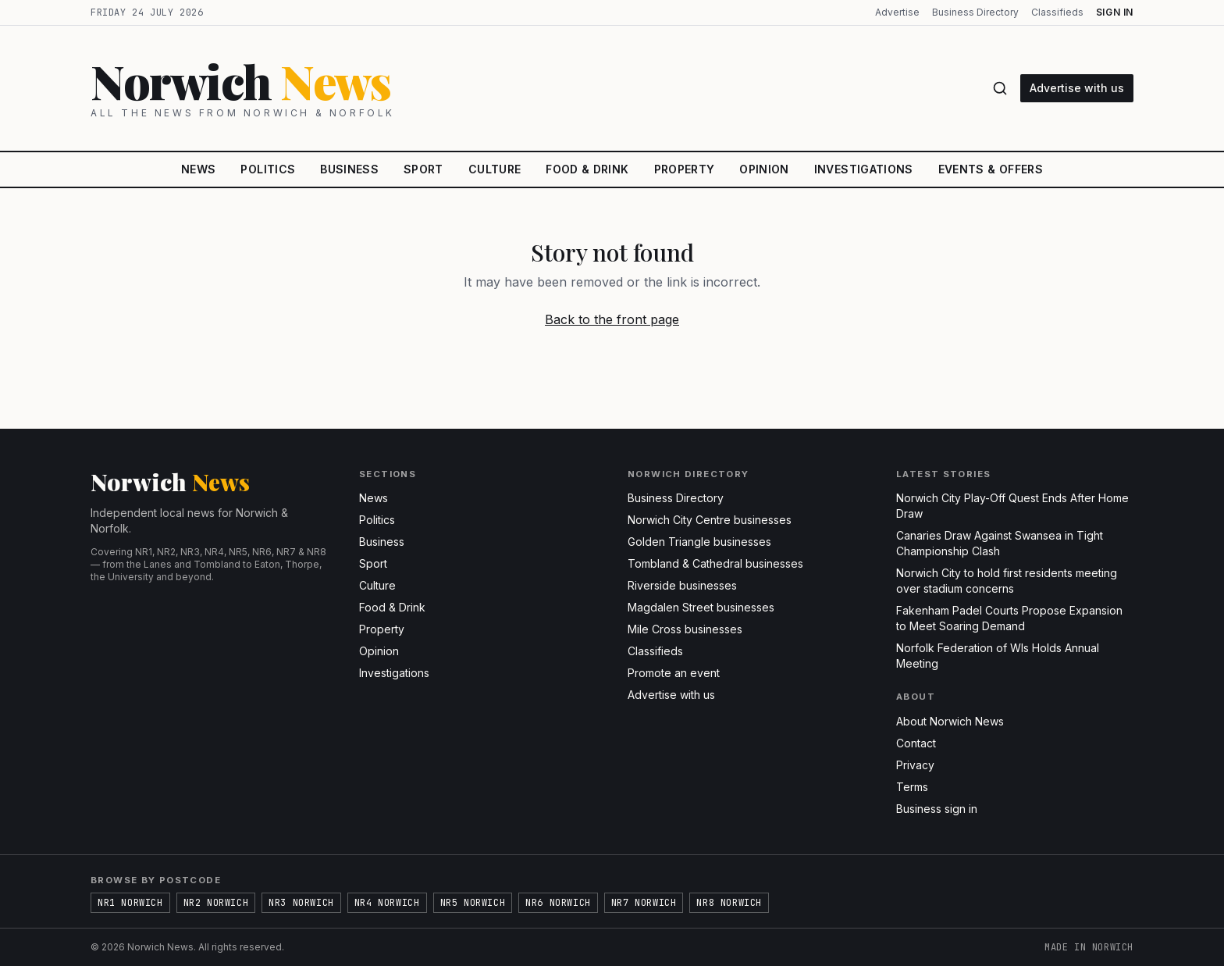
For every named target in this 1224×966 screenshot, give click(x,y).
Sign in (1114, 12)
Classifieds (1057, 12)
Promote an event (674, 672)
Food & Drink (587, 169)
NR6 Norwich (558, 902)
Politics (267, 169)
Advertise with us (1077, 87)
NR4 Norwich (387, 902)
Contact (916, 743)
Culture (494, 169)
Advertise (897, 12)
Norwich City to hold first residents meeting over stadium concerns (1006, 580)
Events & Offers (990, 169)
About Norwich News (950, 721)
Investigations (863, 169)
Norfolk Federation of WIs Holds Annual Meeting (997, 655)
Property (684, 169)
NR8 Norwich (729, 902)
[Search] (1000, 88)
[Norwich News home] (532, 88)
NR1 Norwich (130, 902)
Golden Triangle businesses (699, 541)
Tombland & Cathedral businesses (715, 563)
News (198, 169)
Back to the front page (612, 319)
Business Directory (975, 12)
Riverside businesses (682, 585)
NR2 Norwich (216, 902)
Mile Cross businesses (685, 629)
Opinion (763, 169)
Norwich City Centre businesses (710, 519)
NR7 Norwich (644, 902)
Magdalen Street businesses (701, 607)
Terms (912, 786)
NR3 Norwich (301, 902)
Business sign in (936, 808)
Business (349, 169)
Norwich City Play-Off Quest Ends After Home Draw (1012, 505)
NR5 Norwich (473, 902)
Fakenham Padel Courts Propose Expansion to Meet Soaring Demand (1009, 618)
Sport (423, 169)
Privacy (915, 765)
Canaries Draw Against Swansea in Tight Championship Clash (999, 543)
